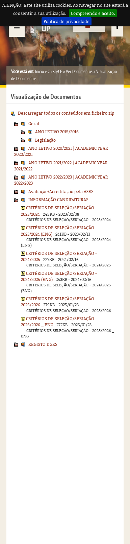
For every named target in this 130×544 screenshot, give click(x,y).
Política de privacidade (66, 21)
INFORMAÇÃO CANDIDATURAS (58, 199)
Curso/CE (55, 71)
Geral (33, 123)
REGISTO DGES (42, 344)
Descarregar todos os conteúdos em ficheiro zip (66, 113)
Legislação (45, 140)
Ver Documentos (79, 71)
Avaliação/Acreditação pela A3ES (61, 191)
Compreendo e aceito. (93, 13)
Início (39, 71)
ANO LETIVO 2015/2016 (57, 131)
